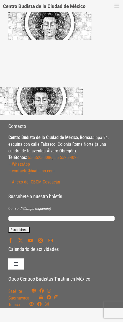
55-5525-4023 (66, 157)
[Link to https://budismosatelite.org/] (34, 290)
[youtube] (30, 240)
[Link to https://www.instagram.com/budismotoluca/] (47, 304)
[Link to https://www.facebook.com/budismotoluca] (39, 304)
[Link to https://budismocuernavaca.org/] (41, 297)
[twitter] (20, 240)
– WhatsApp (19, 164)
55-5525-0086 (40, 157)
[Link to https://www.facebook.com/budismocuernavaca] (49, 297)
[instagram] (40, 240)
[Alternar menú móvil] (117, 6)
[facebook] (10, 240)
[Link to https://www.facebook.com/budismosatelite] (41, 290)
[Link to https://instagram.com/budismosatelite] (49, 290)
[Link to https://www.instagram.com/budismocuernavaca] (56, 297)
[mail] (50, 240)
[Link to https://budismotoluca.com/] (31, 304)
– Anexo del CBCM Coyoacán (34, 182)
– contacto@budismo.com (31, 170)
